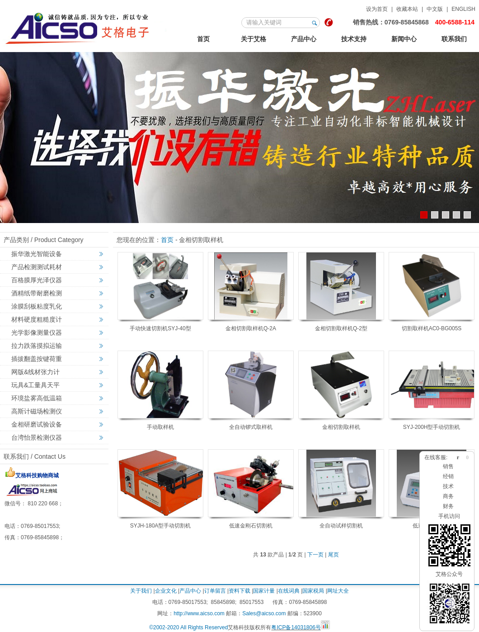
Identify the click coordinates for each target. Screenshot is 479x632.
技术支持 (353, 39)
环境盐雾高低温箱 (36, 398)
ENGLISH (463, 9)
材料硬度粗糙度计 (36, 319)
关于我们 (141, 591)
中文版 (435, 9)
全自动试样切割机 (341, 526)
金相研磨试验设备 (36, 424)
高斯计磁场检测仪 (36, 411)
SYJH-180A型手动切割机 (160, 526)
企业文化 (166, 591)
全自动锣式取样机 (250, 427)
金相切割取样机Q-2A (250, 328)
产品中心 (303, 39)
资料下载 (239, 591)
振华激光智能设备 (36, 253)
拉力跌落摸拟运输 (36, 345)
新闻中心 (404, 39)
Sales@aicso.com (264, 613)
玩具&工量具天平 (35, 385)
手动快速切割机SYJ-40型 (160, 328)
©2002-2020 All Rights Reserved (188, 627)
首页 (203, 39)
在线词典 (289, 591)
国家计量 (264, 591)
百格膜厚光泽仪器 (36, 280)
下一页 (315, 554)
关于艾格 (253, 39)
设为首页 (377, 9)
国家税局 (313, 591)
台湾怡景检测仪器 (36, 437)
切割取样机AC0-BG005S (432, 328)
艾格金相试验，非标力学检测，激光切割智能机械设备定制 (85, 27)
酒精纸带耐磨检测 (36, 293)
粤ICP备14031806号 (295, 627)
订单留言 (215, 591)
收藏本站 (407, 9)
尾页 (333, 554)
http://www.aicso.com (199, 613)
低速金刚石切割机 (250, 526)
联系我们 (454, 39)
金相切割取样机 (341, 427)
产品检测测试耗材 (36, 267)
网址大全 (338, 591)
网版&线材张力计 (35, 371)
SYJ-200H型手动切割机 (431, 427)
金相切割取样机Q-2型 (341, 328)
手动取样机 (160, 427)
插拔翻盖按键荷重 (36, 358)
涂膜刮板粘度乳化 (36, 306)
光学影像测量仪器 (36, 332)
